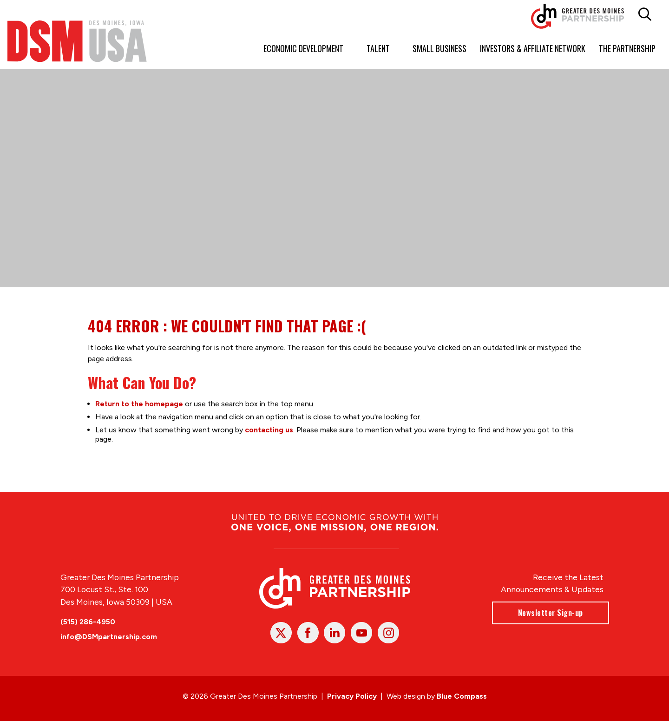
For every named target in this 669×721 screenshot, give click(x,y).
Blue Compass (462, 696)
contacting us (269, 429)
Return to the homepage (139, 403)
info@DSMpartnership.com (108, 636)
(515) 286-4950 (87, 621)
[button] (645, 14)
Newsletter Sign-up (550, 612)
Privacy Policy (352, 696)
